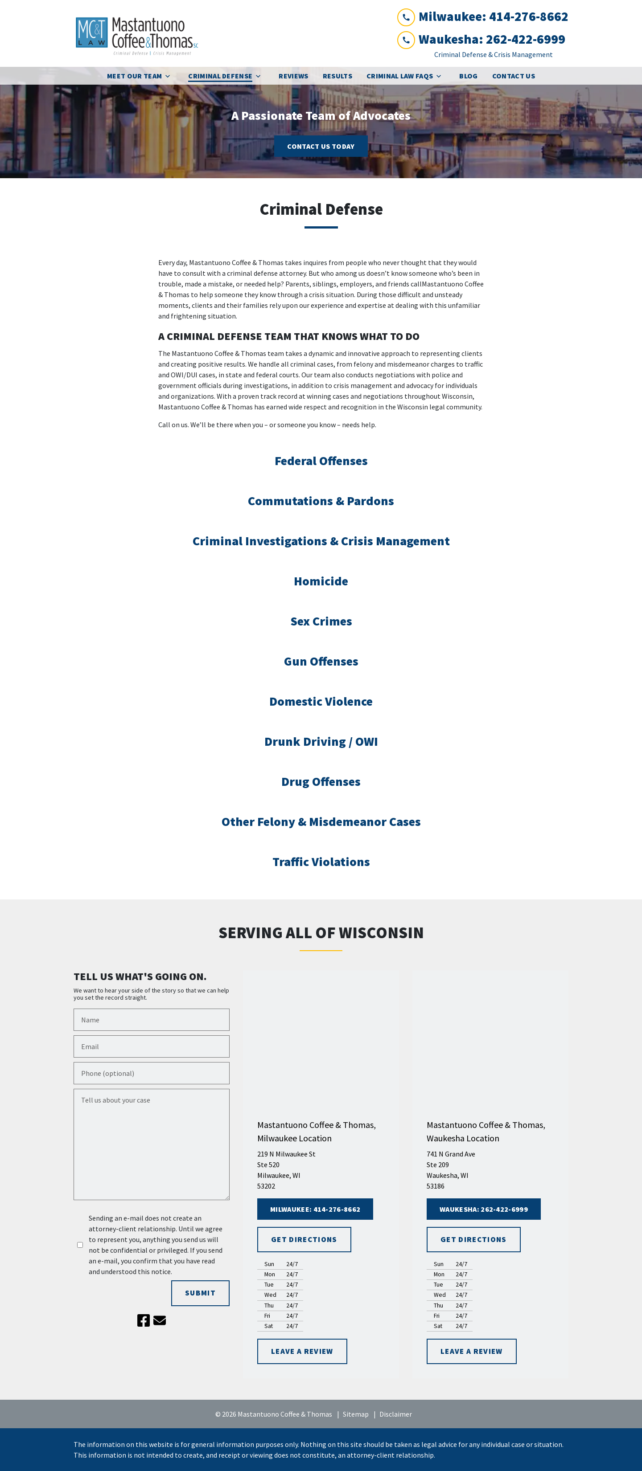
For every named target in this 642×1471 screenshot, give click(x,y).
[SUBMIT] (200, 1293)
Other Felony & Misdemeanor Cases (321, 821)
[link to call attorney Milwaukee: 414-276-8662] (482, 16)
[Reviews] (293, 76)
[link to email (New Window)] (159, 1320)
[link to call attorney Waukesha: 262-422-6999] (482, 39)
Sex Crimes (321, 621)
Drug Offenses (321, 781)
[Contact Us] (514, 76)
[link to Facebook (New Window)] (143, 1320)
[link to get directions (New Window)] (321, 1169)
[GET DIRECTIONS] (304, 1240)
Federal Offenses (321, 461)
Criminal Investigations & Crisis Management (321, 541)
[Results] (337, 76)
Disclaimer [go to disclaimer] (395, 1414)
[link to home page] (140, 33)
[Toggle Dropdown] (170, 76)
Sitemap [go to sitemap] (356, 1414)
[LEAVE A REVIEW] (302, 1352)
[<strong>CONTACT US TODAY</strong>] (320, 146)
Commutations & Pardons (321, 501)
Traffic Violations (321, 862)
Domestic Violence (321, 701)
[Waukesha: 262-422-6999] (484, 1209)
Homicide (321, 581)
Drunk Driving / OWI (321, 741)
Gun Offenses (321, 661)
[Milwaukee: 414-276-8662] (315, 1209)
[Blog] (468, 76)
